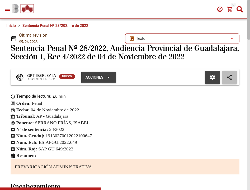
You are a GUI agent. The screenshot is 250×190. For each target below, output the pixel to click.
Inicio (11, 25)
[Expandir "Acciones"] (98, 77)
